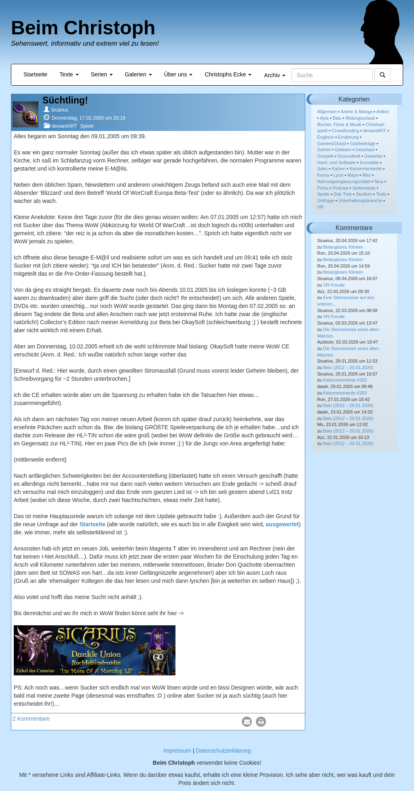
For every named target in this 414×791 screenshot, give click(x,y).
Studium (364, 194)
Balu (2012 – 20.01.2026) (348, 367)
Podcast (340, 188)
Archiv (274, 75)
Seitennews (364, 188)
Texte (68, 74)
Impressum (177, 750)
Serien (102, 74)
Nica (378, 181)
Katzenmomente (365, 168)
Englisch (325, 137)
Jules (322, 168)
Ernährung (348, 137)
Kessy (323, 175)
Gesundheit (349, 156)
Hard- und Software (336, 162)
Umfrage (325, 200)
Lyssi (338, 175)
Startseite (35, 74)
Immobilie (369, 162)
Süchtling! (65, 100)
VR (320, 207)
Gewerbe (373, 156)
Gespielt (325, 156)
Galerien (138, 74)
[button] (247, 722)
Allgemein (327, 111)
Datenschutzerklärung (223, 750)
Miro (366, 175)
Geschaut (364, 149)
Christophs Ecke (228, 74)
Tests (381, 194)
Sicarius (59, 110)
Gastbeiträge (362, 143)
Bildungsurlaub (360, 118)
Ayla (324, 118)
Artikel (382, 111)
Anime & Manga (356, 111)
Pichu (323, 188)
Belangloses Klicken (343, 247)
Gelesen (343, 149)
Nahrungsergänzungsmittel (343, 181)
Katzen (338, 168)
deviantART (64, 126)
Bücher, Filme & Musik (339, 124)
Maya (352, 175)
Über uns (178, 74)
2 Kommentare (31, 718)
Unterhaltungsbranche (360, 200)
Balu (337, 118)
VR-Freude (334, 285)
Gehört (324, 149)
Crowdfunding (345, 130)
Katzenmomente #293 (345, 380)
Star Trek (343, 194)
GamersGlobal (331, 143)
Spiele (86, 126)
